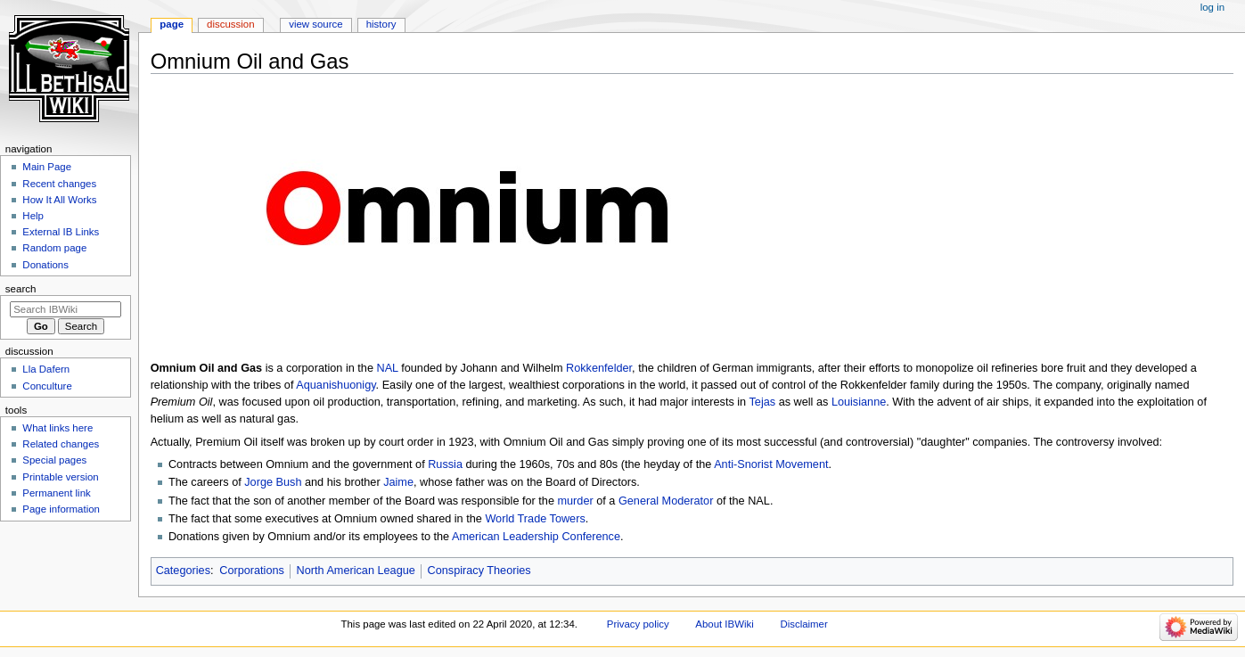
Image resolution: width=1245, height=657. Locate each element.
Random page (54, 247)
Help (33, 215)
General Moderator (666, 501)
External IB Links (60, 231)
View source (315, 24)
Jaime (398, 482)
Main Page (46, 166)
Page (172, 24)
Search (21, 288)
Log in (1212, 7)
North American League (356, 570)
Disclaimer (803, 624)
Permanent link (56, 493)
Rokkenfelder (599, 368)
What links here (57, 428)
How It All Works (59, 199)
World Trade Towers (535, 519)
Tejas (762, 402)
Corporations (251, 570)
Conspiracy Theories (479, 570)
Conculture (46, 386)
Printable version (60, 477)
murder (576, 501)
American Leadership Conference (536, 536)
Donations (45, 264)
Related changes (60, 444)
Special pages (54, 460)
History (381, 24)
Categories (183, 570)
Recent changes (59, 183)
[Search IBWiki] (65, 309)
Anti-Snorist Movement (771, 464)
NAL (386, 368)
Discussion (230, 24)
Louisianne (858, 402)
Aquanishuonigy (335, 385)
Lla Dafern (46, 369)
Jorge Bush (272, 482)
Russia (445, 464)
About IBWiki (724, 624)
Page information (61, 509)
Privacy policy (638, 624)
